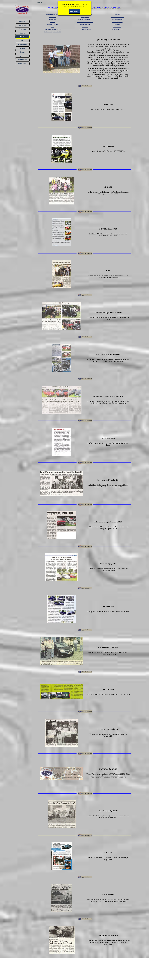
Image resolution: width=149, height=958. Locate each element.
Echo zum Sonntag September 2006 (85, 22)
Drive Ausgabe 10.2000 (117, 19)
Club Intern (22, 63)
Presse (22, 37)
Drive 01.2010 (52, 17)
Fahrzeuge (22, 29)
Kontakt (22, 52)
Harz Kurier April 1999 (117, 22)
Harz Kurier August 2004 (85, 29)
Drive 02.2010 (52, 19)
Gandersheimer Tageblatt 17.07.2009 (52, 29)
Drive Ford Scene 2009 (52, 24)
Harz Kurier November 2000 (117, 17)
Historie (22, 48)
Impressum (22, 56)
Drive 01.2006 (85, 26)
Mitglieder (22, 25)
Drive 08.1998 (117, 24)
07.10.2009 (52, 22)
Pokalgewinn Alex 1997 (117, 29)
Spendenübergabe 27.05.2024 (52, 14)
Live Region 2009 (85, 17)
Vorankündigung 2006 (85, 24)
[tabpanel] (52, 23)
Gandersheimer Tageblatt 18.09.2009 (52, 31)
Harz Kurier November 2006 (84, 19)
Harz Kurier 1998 (117, 26)
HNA (52, 26)
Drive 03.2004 (117, 14)
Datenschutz (22, 60)
